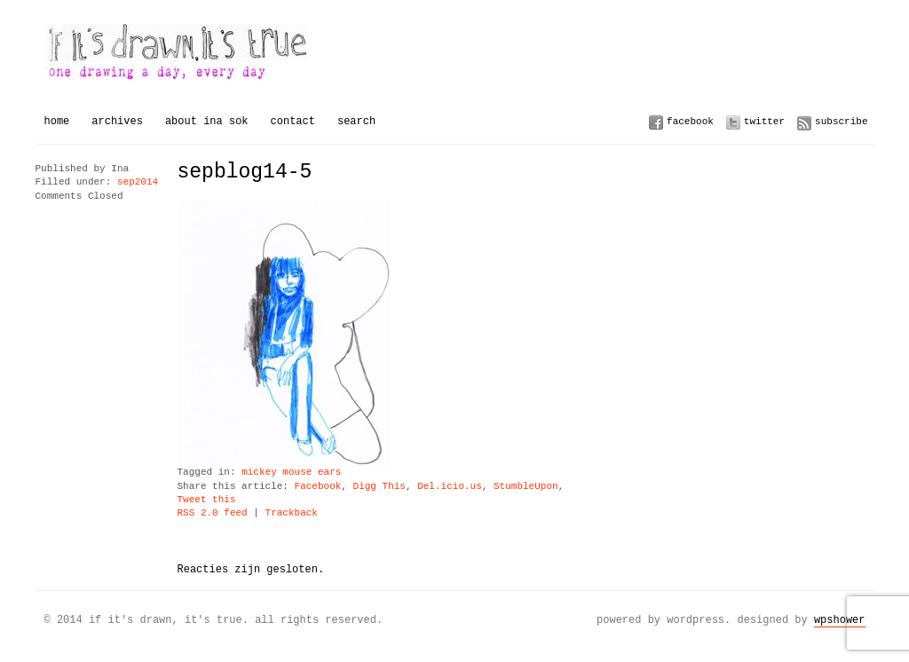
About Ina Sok (207, 121)
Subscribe (841, 121)
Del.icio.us (449, 486)
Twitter (764, 121)
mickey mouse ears (291, 472)
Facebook (690, 121)
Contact (293, 121)
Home (57, 121)
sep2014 (137, 182)
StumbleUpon (526, 486)
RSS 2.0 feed (213, 513)
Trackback (291, 513)
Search (356, 121)
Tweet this (207, 500)
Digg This (379, 486)
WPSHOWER (840, 619)
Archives (117, 121)
